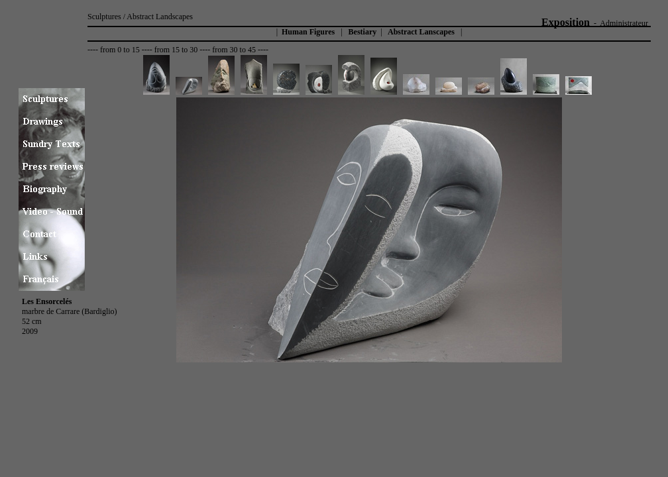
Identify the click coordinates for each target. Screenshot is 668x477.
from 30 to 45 (234, 49)
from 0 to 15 (120, 49)
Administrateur (624, 23)
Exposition (565, 22)
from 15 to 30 (176, 49)
